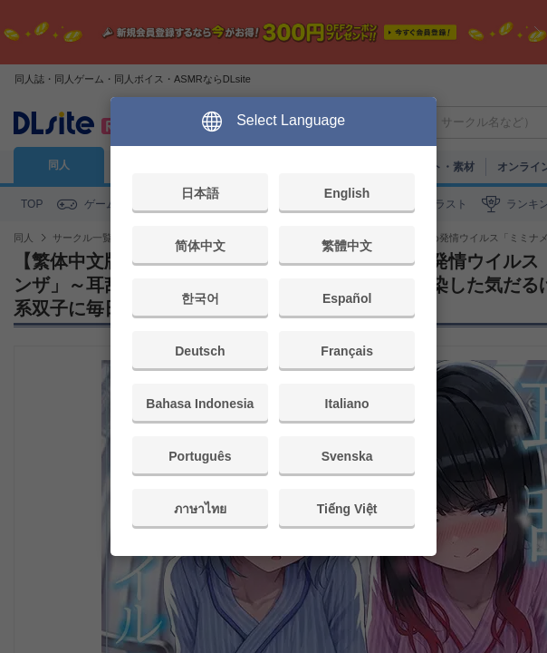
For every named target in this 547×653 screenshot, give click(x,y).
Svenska (347, 456)
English (347, 193)
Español (346, 298)
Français (347, 351)
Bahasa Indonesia (200, 403)
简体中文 (200, 246)
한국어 (200, 298)
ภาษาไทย (200, 509)
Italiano (347, 403)
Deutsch (200, 351)
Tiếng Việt (347, 509)
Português (199, 456)
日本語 (200, 193)
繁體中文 (346, 246)
